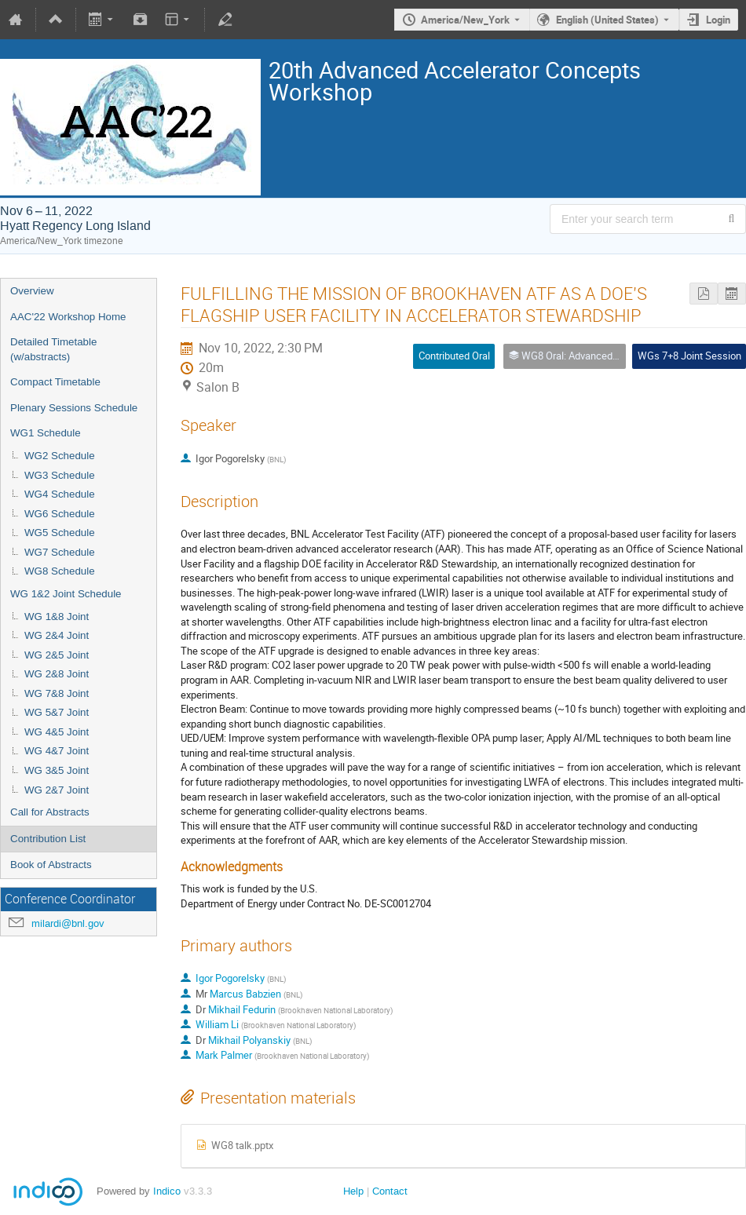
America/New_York (465, 20)
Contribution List (48, 839)
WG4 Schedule (59, 494)
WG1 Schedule (45, 433)
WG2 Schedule (59, 456)
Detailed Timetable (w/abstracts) (53, 349)
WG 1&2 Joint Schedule (66, 594)
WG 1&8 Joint (56, 616)
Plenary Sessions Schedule (73, 408)
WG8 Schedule (59, 571)
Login (718, 20)
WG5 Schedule (59, 532)
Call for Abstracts (50, 812)
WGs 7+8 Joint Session (689, 355)
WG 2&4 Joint (56, 635)
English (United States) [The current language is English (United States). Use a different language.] (607, 20)
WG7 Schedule (59, 552)
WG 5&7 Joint (56, 712)
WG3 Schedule (59, 475)
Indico (167, 1191)
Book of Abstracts (51, 864)
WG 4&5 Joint (56, 732)
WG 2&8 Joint (56, 674)
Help (353, 1191)
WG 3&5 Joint (56, 770)
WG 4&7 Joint (56, 751)
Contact (390, 1191)
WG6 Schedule (59, 514)
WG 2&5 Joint (56, 655)
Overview (32, 291)
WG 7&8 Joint (56, 693)
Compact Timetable (55, 382)
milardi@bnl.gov (67, 923)
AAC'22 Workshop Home (68, 317)
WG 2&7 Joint (56, 790)
